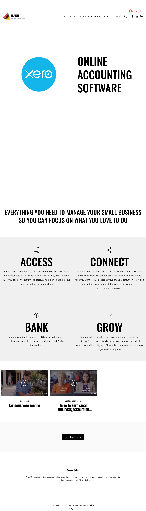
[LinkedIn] (141, 16)
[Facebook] (132, 16)
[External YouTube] (73, 157)
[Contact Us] (73, 437)
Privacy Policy (84, 480)
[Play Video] (24, 383)
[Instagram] (137, 16)
